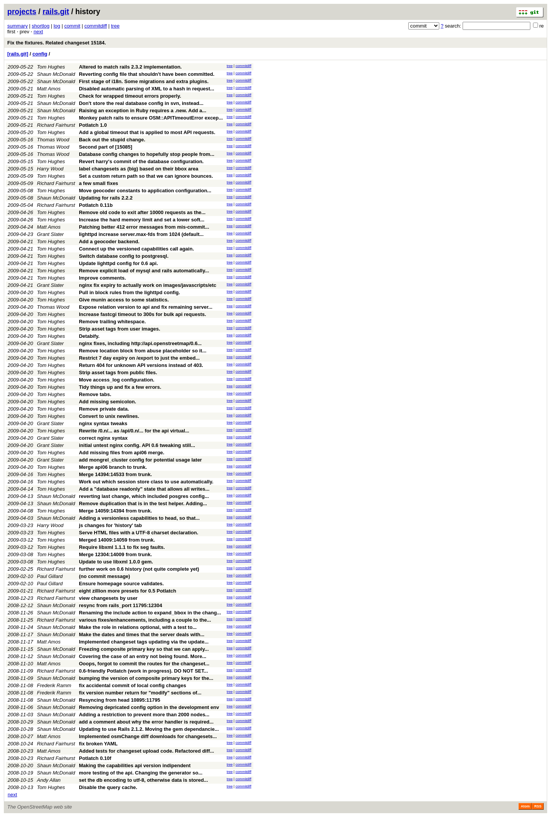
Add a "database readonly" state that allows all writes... (144, 489)
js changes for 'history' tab (110, 525)
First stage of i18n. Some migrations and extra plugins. (144, 81)
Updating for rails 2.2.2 (105, 198)
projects (21, 11)
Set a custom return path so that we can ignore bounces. (146, 176)
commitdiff (95, 26)
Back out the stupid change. (112, 139)
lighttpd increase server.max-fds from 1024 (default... (141, 234)
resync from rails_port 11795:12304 (120, 605)
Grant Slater (50, 234)
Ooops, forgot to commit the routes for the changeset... (144, 663)
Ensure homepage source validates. (121, 583)
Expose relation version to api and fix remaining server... (145, 307)
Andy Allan (49, 780)
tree (115, 26)
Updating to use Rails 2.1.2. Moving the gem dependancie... (149, 729)
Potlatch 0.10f (95, 758)
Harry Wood (50, 169)
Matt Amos (49, 89)
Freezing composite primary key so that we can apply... (144, 649)
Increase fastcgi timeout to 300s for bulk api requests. (142, 314)
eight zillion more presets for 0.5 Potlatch (127, 591)
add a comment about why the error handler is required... (146, 722)
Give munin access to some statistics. (124, 300)
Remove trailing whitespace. (112, 321)
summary (17, 26)
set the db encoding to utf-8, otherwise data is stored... (143, 780)
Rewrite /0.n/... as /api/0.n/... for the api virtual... (134, 431)
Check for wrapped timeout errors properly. (130, 96)
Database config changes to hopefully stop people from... (146, 154)
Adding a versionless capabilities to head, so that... (139, 518)
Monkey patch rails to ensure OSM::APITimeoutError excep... (151, 118)
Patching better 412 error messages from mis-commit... (144, 227)
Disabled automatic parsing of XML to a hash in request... (146, 89)
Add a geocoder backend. (109, 241)
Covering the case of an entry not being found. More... (142, 656)
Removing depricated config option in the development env (149, 707)
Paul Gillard (50, 576)
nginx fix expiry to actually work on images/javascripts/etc (147, 285)
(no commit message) (104, 576)
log (57, 26)
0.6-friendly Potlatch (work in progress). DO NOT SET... (143, 671)
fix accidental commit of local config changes (132, 685)
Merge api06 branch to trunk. (113, 467)
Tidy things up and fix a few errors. (120, 387)
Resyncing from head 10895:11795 (119, 700)
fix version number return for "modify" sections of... (140, 693)
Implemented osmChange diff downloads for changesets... (148, 736)
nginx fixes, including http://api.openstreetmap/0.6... (140, 343)
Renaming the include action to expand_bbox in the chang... (150, 613)
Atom (525, 806)
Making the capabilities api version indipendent (135, 765)
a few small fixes (98, 183)
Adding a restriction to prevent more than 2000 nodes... (144, 714)
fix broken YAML (98, 744)
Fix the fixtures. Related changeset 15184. (56, 43)
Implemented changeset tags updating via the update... (144, 642)
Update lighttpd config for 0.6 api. (118, 263)
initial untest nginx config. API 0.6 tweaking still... (137, 445)
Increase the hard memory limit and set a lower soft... (141, 220)
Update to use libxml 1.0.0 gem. (116, 562)
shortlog (40, 26)
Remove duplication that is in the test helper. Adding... (143, 503)
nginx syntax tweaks (103, 423)
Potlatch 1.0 (93, 125)
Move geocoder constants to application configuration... (145, 190)
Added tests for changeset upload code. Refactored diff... (146, 751)
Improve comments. (102, 278)
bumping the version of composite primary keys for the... (146, 678)
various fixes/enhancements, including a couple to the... (145, 620)
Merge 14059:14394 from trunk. (115, 511)
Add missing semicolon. (107, 401)
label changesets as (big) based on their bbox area (138, 169)
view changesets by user (108, 598)
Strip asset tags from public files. (118, 372)
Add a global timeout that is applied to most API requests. (147, 132)
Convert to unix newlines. (109, 416)
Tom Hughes (51, 67)
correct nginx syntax (103, 438)
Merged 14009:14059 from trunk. (117, 540)
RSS (537, 806)
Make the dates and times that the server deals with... (141, 634)
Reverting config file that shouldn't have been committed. (146, 74)
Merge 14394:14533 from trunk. (115, 474)
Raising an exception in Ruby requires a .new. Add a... (142, 110)
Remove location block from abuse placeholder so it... (142, 351)
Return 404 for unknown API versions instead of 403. (141, 365)
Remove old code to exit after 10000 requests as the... (142, 212)
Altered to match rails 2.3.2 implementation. (130, 67)
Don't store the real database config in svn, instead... (141, 103)
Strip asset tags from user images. (119, 329)
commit (72, 26)
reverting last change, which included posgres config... (144, 496)
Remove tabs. (95, 394)
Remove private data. (104, 409)
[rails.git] (17, 54)
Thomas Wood (53, 139)
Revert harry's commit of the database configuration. (141, 161)
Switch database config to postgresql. (123, 256)
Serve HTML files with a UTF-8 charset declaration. (138, 532)
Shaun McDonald (56, 74)
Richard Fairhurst (56, 125)
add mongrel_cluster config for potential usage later (140, 460)
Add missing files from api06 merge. (121, 452)
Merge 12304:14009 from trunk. (115, 554)
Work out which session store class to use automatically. (146, 482)
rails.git (55, 11)
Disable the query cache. (108, 787)
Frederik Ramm (54, 685)
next (38, 31)
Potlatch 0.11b (95, 205)
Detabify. (89, 336)
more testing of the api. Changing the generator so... (140, 773)
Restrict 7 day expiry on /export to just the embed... (139, 358)
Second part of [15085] (105, 147)
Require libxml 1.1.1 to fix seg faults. (122, 547)
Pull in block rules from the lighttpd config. (129, 292)
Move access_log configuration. (116, 380)
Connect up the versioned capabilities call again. (136, 249)
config (40, 54)
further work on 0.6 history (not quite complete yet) (139, 569)
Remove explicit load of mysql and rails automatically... (144, 270)
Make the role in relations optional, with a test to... (138, 627)
